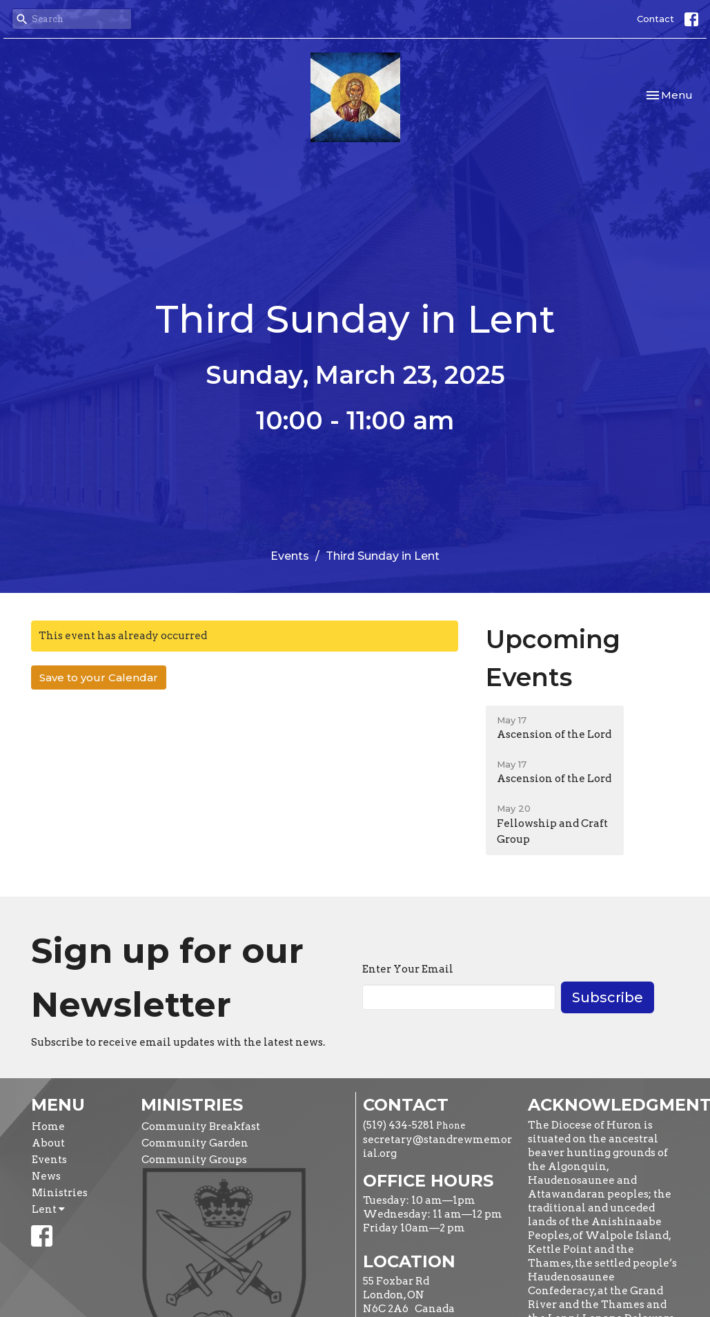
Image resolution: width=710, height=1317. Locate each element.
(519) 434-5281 (398, 1125)
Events (289, 556)
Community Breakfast (200, 1126)
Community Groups (194, 1159)
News (46, 1176)
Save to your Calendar (98, 677)
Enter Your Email (407, 969)
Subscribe (607, 997)
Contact (655, 18)
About (48, 1143)
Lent (48, 1209)
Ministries (60, 1193)
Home (48, 1126)
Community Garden (194, 1143)
